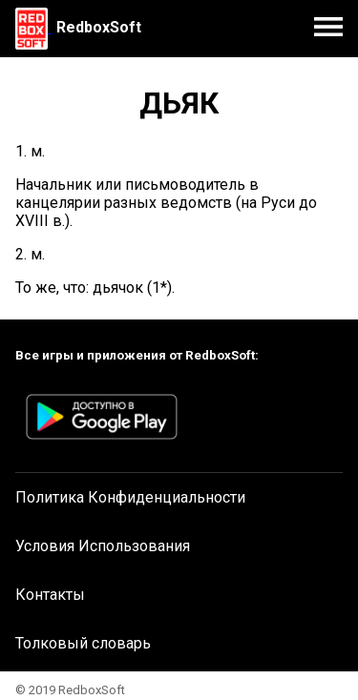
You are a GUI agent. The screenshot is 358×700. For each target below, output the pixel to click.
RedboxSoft (98, 27)
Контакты (50, 595)
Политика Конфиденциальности (130, 497)
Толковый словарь (83, 643)
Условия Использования (102, 546)
